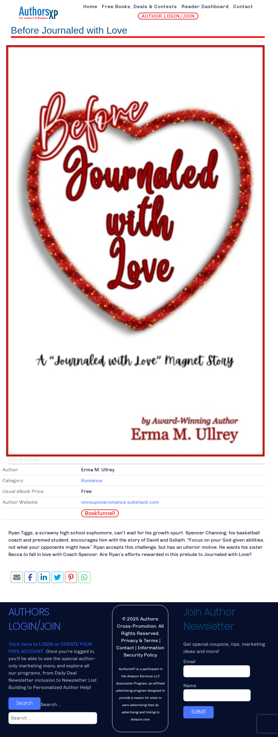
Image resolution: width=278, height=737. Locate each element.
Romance (91, 480)
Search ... (51, 704)
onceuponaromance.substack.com (120, 502)
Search (24, 703)
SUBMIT (198, 711)
